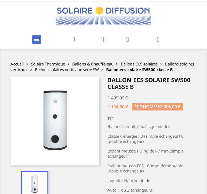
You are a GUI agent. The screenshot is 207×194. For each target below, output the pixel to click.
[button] (74, 39)
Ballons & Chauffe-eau (92, 64)
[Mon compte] (127, 39)
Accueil (17, 64)
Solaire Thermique (48, 64)
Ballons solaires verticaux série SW (67, 69)
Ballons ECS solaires (139, 64)
